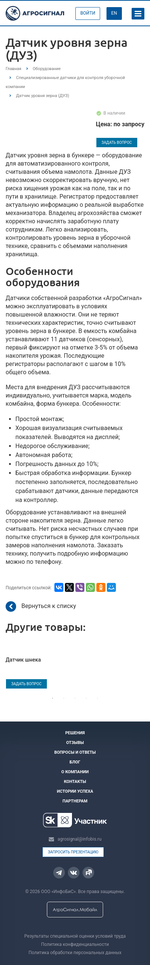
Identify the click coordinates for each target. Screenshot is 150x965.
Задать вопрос (117, 142)
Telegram (59, 872)
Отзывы (75, 742)
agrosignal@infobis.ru (79, 839)
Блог (75, 762)
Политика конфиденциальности (75, 944)
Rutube (88, 873)
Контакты (75, 781)
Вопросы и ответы (75, 752)
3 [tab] (75, 698)
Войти (87, 13)
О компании (75, 771)
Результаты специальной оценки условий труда (75, 936)
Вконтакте (73, 872)
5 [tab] (97, 698)
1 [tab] (52, 698)
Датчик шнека (23, 660)
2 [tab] (64, 698)
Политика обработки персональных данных (75, 952)
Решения (75, 732)
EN (114, 13)
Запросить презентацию (73, 852)
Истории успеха (75, 791)
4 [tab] (86, 698)
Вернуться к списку (41, 606)
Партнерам (75, 801)
